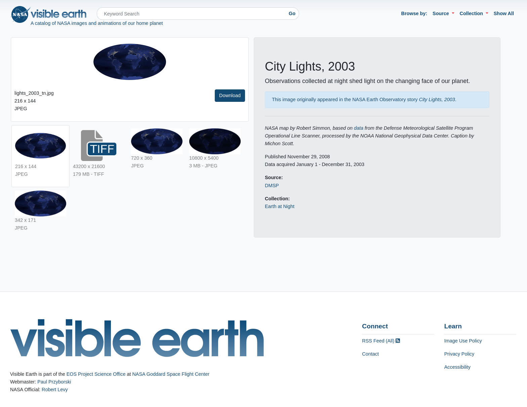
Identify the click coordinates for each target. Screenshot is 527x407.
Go (292, 13)
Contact (370, 354)
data (358, 128)
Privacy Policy (459, 354)
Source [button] (441, 13)
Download (230, 95)
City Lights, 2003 (437, 99)
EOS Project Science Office (96, 374)
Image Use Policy (463, 340)
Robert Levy (55, 389)
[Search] (191, 13)
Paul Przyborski (54, 381)
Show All (504, 13)
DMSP (272, 185)
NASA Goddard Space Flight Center (170, 374)
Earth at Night (279, 206)
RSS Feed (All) (381, 340)
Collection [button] (472, 13)
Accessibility (457, 367)
